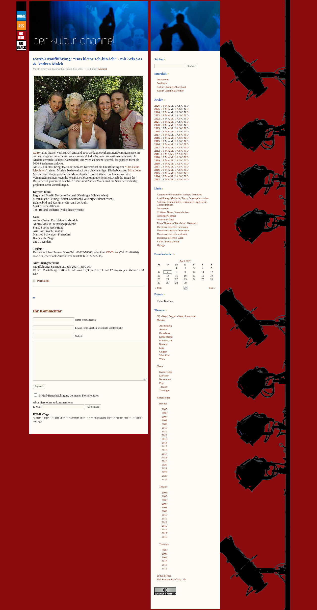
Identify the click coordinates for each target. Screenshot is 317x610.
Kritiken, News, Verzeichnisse (173, 212)
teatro (36, 152)
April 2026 (185, 260)
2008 (157, 163)
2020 (157, 124)
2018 (157, 131)
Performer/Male (165, 219)
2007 (157, 166)
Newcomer (165, 379)
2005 (157, 172)
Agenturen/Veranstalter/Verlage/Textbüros (179, 194)
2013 (157, 147)
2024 (157, 112)
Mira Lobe (134, 170)
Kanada (163, 344)
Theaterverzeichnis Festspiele (172, 226)
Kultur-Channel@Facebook (171, 86)
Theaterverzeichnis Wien (170, 237)
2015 (157, 141)
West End (164, 355)
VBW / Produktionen (168, 241)
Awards (163, 329)
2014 (157, 144)
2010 (157, 157)
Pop (161, 382)
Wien (162, 358)
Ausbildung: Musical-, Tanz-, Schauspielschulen (183, 198)
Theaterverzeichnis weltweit (172, 234)
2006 (157, 169)
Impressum (163, 79)
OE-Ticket (112, 252)
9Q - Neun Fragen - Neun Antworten (176, 316)
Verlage (161, 245)
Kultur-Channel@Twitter (170, 90)
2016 (157, 137)
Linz (161, 347)
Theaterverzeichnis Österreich (173, 230)
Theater (163, 386)
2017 (157, 134)
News (160, 366)
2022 (157, 118)
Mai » (212, 287)
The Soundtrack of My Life (171, 579)
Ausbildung (165, 325)
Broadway (164, 332)
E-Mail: (58, 406)
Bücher (163, 403)
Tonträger (164, 390)
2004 (157, 176)
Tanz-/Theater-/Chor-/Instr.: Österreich (177, 223)
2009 (157, 160)
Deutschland (166, 336)
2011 (156, 153)
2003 (157, 179)
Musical (102, 68)
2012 (157, 150)
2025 (157, 108)
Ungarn (163, 351)
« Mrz (158, 287)
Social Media (164, 575)
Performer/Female (166, 215)
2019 (157, 128)
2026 (157, 105)
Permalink (43, 280)
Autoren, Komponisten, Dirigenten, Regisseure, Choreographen (182, 203)
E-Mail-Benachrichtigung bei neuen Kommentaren (69, 395)
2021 (157, 121)
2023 (157, 115)
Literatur (164, 375)
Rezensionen (163, 397)
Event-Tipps (165, 371)
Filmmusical (166, 340)
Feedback (162, 83)
